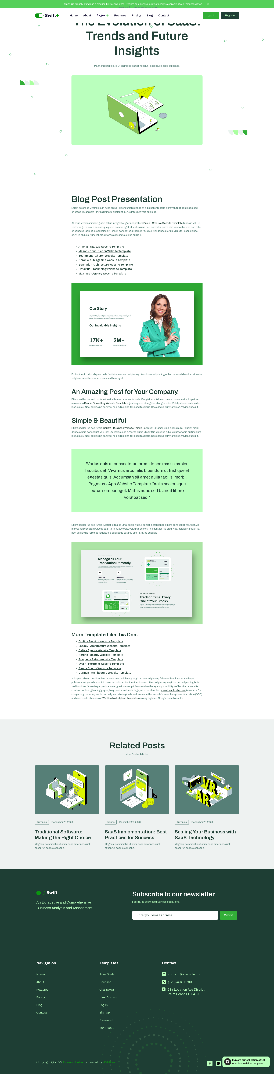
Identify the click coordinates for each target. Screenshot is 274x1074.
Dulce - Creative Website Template (163, 223)
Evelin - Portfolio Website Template (101, 663)
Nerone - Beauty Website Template (100, 654)
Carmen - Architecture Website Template (104, 672)
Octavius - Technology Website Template (105, 268)
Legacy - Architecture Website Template (104, 645)
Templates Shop (193, 4)
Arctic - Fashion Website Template (100, 641)
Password (106, 1020)
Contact (163, 15)
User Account (108, 997)
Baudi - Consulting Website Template (105, 403)
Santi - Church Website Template (99, 668)
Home (74, 15)
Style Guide (106, 974)
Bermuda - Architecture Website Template (105, 264)
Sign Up (104, 1012)
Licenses (105, 982)
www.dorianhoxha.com (173, 690)
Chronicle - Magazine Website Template (104, 260)
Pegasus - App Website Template (119, 484)
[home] (47, 15)
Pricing (136, 15)
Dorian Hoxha (73, 1062)
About (87, 15)
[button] (103, 15)
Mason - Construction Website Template (104, 251)
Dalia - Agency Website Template (99, 650)
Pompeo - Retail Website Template (100, 659)
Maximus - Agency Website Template (102, 273)
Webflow (109, 1062)
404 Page (106, 1027)
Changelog (106, 989)
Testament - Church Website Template (103, 255)
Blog (150, 15)
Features (120, 15)
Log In (211, 15)
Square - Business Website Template (124, 428)
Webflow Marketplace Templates (120, 698)
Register (230, 15)
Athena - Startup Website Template (101, 246)
